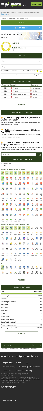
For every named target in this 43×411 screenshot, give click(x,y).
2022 (5, 91)
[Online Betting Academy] (16, 394)
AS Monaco (35, 88)
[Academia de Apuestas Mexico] (3, 394)
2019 (5, 94)
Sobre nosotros (7, 401)
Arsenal (14, 71)
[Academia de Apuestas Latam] (24, 394)
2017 (5, 97)
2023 (5, 88)
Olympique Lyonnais (18, 94)
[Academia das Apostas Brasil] (11, 394)
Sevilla (33, 91)
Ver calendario (20, 75)
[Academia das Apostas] (7, 394)
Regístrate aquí (23, 374)
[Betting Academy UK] (29, 394)
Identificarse (36, 4)
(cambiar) (33, 348)
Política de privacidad (23, 380)
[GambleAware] (7, 404)
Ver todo (21, 105)
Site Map (3, 375)
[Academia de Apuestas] (20, 394)
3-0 (23, 71)
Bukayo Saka (29, 135)
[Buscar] (39, 154)
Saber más (4, 14)
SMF (11, 375)
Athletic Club (31, 71)
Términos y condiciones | (9, 380)
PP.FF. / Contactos (34, 379)
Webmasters (30, 377)
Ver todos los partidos (34, 75)
